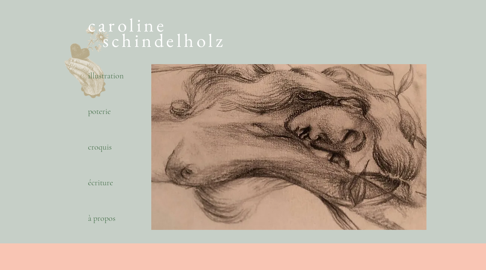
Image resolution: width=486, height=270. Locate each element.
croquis (100, 147)
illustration (106, 76)
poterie (99, 111)
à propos (101, 218)
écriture (100, 183)
